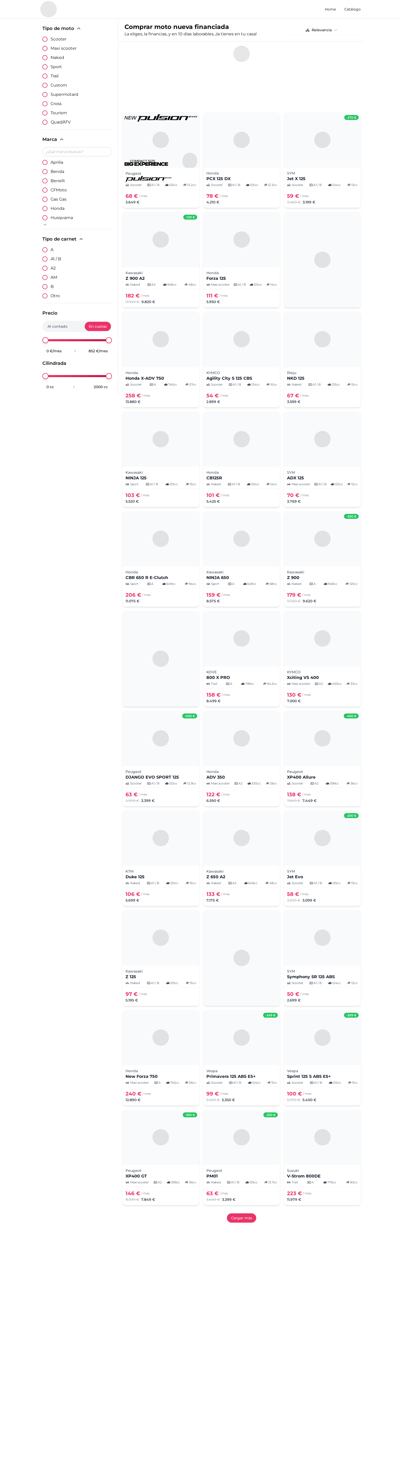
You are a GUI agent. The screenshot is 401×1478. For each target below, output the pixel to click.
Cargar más (241, 1218)
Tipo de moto (61, 28)
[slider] (45, 340)
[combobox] (322, 30)
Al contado (57, 326)
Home (330, 9)
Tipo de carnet (63, 239)
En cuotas (98, 326)
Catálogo (352, 9)
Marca (53, 139)
